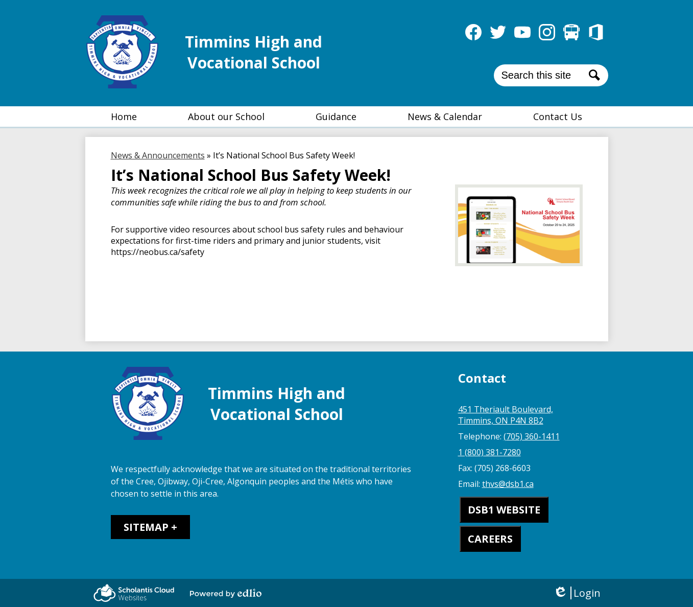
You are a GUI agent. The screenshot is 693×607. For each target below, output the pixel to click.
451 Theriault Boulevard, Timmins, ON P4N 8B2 (505, 415)
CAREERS (490, 539)
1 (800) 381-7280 (489, 452)
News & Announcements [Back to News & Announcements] (158, 155)
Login (577, 593)
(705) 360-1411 (532, 436)
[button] (226, 116)
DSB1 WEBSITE (504, 510)
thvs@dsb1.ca (508, 483)
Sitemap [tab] (146, 527)
